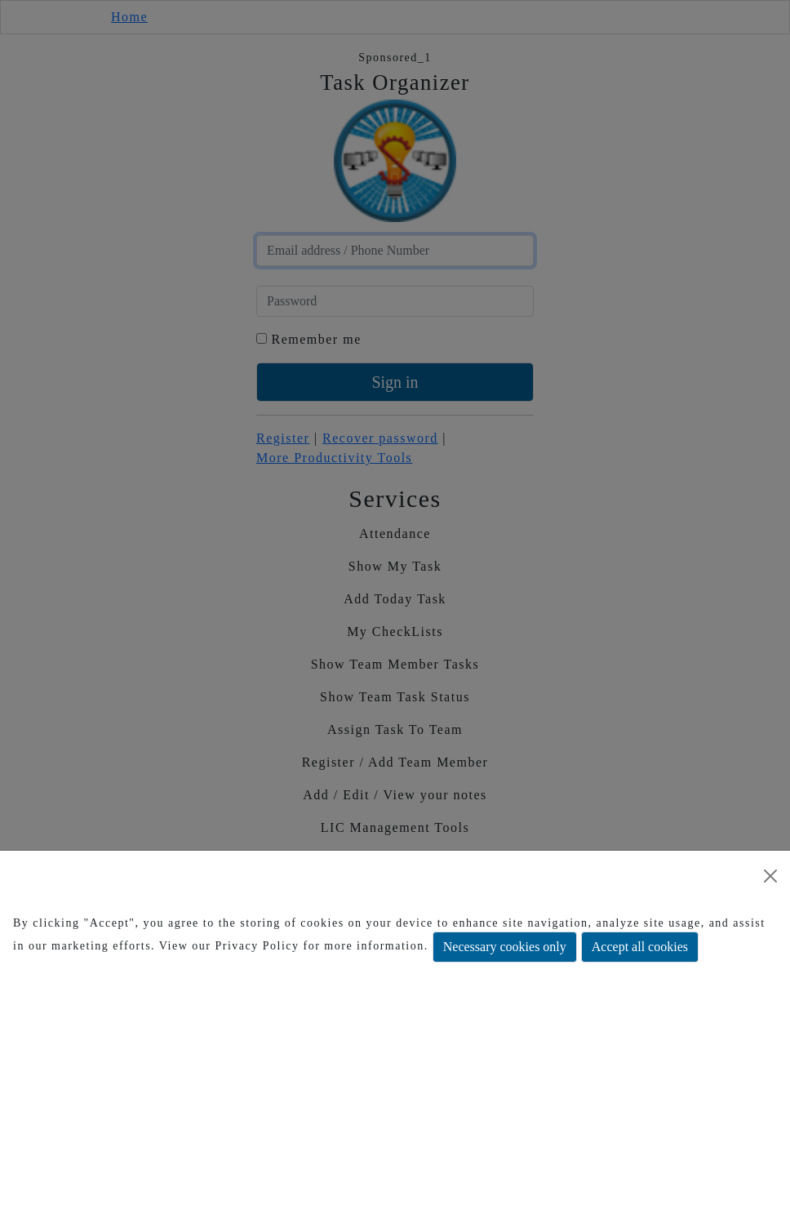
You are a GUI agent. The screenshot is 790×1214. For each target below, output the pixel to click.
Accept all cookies (640, 947)
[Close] (770, 876)
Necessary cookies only (504, 947)
